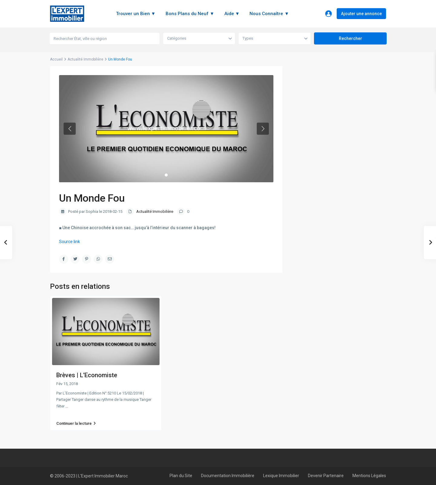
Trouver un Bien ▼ (136, 13)
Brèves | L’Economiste (86, 375)
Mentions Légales (369, 475)
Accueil (56, 59)
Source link (69, 241)
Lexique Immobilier (281, 475)
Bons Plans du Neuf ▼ (190, 13)
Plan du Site (181, 475)
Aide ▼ (232, 13)
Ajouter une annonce (361, 13)
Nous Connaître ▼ (269, 13)
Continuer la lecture (76, 423)
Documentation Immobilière (227, 475)
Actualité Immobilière (85, 59)
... (66, 406)
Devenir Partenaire (326, 475)
